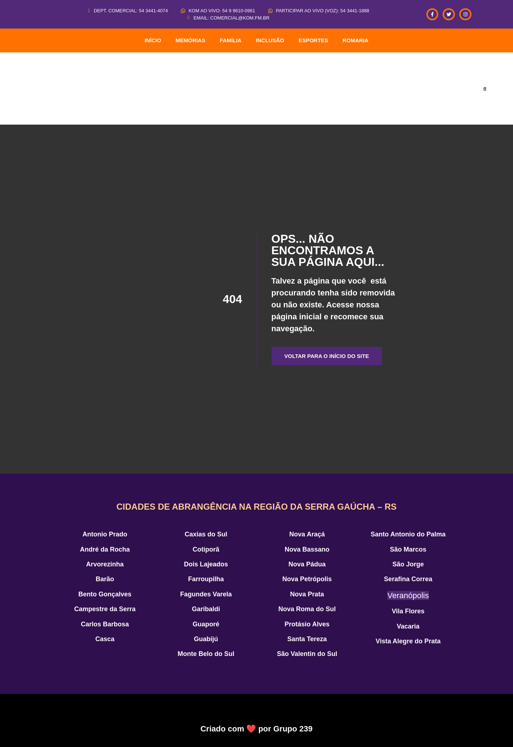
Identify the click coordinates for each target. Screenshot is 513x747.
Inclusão (270, 40)
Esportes (313, 40)
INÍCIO (152, 40)
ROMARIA (356, 40)
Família (231, 40)
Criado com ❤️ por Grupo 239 (256, 728)
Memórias (190, 40)
